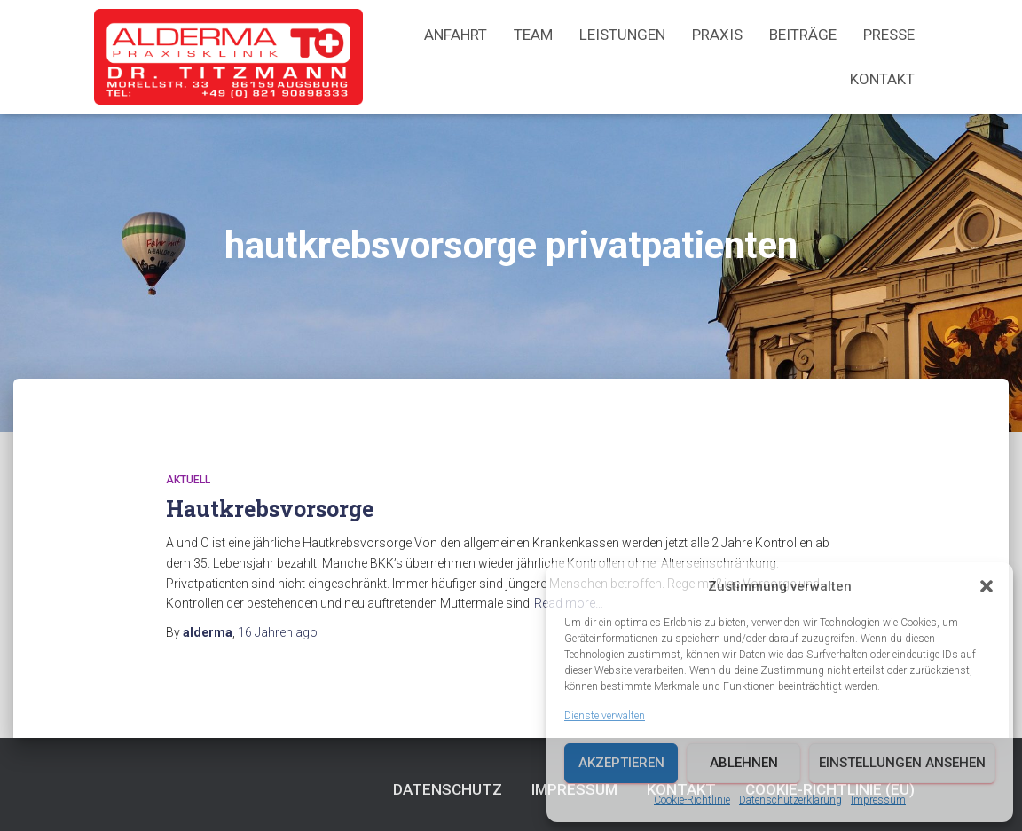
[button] (986, 586)
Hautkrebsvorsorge (269, 508)
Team (533, 34)
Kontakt (882, 79)
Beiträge (803, 34)
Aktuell (188, 480)
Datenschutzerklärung (790, 800)
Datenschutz (447, 789)
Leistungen (622, 34)
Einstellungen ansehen (902, 763)
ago (278, 632)
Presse (889, 34)
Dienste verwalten (604, 715)
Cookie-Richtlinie (692, 800)
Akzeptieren (621, 763)
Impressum (878, 800)
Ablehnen (744, 763)
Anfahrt (455, 34)
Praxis (717, 34)
